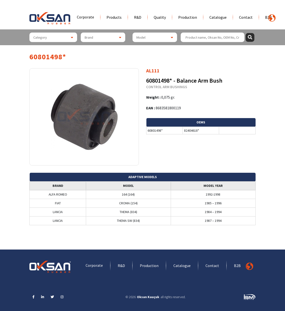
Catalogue (218, 17)
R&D (137, 17)
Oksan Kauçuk (148, 297)
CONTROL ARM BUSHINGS (166, 87)
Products (114, 17)
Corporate (85, 17)
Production (187, 17)
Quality (160, 17)
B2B (237, 265)
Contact (246, 17)
